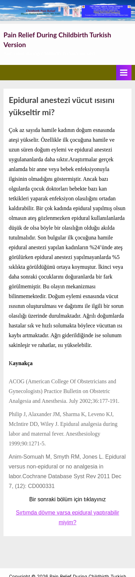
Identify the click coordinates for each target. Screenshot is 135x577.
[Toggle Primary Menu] (124, 72)
